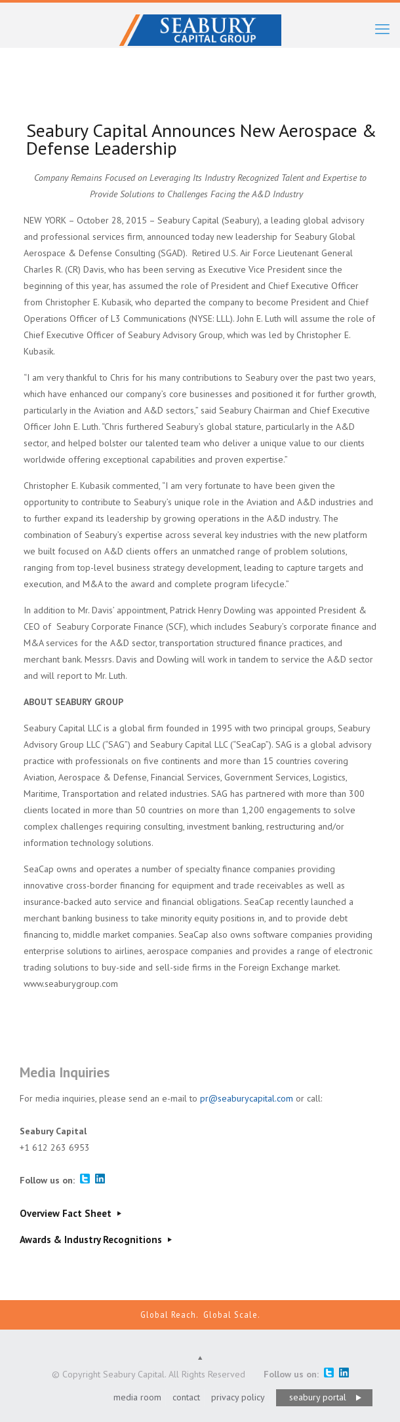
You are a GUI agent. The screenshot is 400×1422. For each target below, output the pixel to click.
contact (186, 1397)
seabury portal (317, 1397)
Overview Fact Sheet (72, 1213)
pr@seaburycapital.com (246, 1098)
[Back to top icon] (200, 1358)
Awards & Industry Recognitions (97, 1239)
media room (137, 1397)
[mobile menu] (382, 29)
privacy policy (238, 1397)
